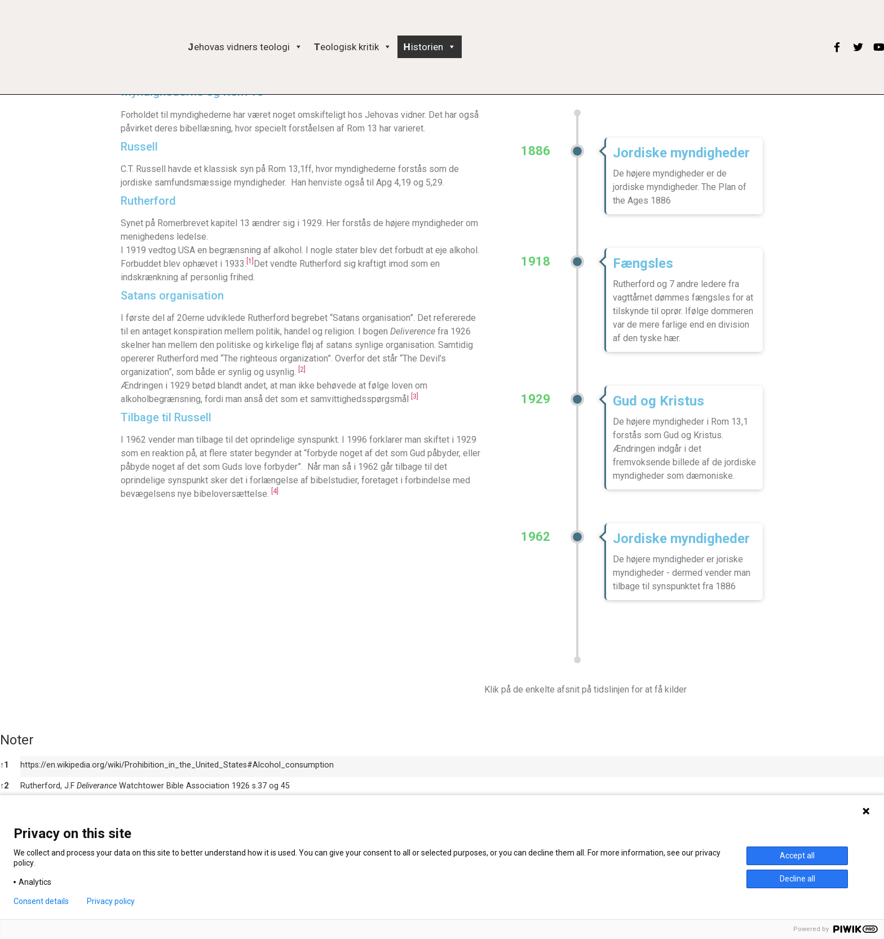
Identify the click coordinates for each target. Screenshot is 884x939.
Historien (429, 46)
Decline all (797, 878)
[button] (296, 46)
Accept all (797, 855)
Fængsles (643, 263)
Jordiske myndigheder (681, 153)
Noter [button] (17, 740)
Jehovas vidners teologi (245, 46)
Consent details (41, 901)
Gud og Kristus (658, 401)
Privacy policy (111, 901)
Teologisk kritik (353, 46)
